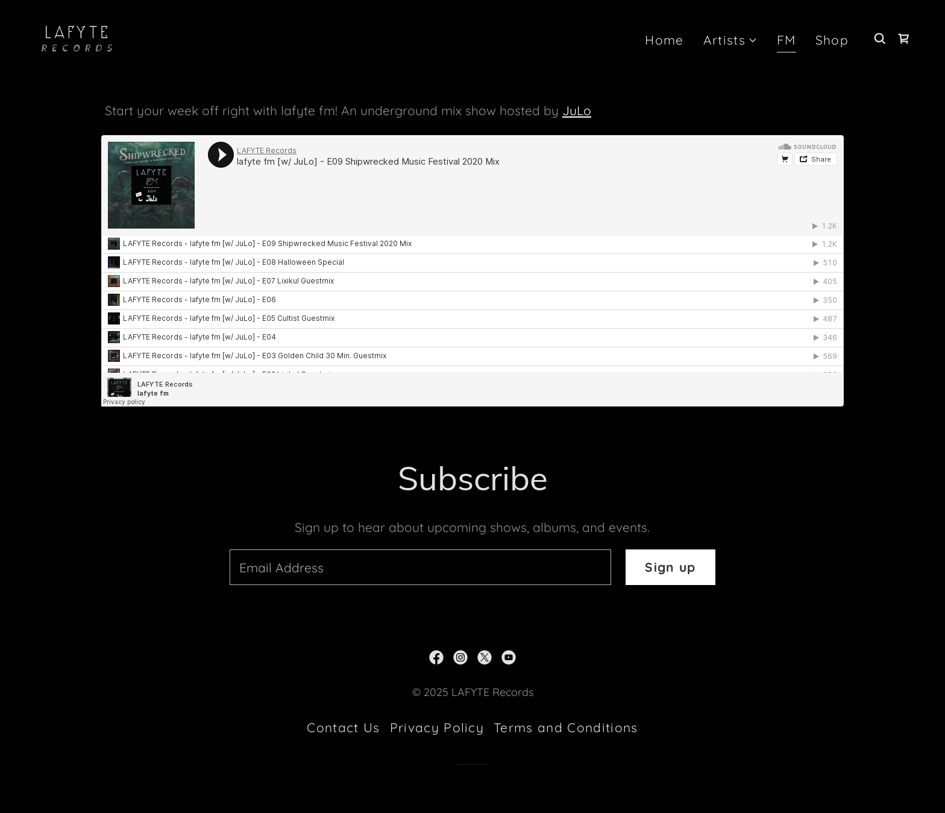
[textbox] (420, 567)
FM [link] (786, 40)
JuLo (576, 110)
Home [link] (664, 40)
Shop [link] (832, 40)
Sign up (670, 567)
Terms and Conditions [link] (566, 727)
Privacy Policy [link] (437, 727)
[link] (77, 37)
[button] (730, 40)
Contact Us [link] (343, 727)
